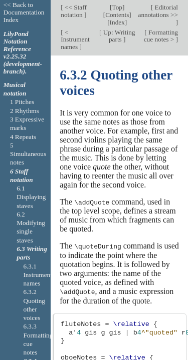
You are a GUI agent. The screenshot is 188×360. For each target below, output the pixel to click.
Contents (117, 14)
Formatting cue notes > (161, 36)
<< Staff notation (74, 11)
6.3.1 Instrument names (37, 275)
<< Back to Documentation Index (24, 12)
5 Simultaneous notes (28, 154)
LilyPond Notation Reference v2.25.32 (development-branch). (23, 52)
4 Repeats (23, 136)
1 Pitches (22, 102)
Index (117, 22)
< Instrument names (75, 39)
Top (117, 7)
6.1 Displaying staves (31, 197)
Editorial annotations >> (158, 11)
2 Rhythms (24, 110)
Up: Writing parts (118, 36)
